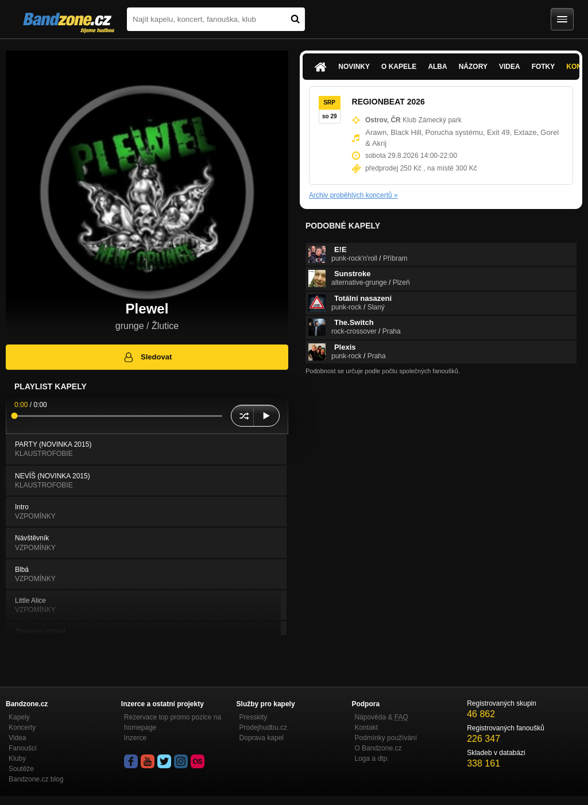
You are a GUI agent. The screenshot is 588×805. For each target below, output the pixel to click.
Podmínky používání (385, 738)
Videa (509, 67)
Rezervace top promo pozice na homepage (172, 722)
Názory (473, 67)
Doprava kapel (261, 738)
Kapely (19, 717)
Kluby (17, 758)
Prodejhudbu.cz (263, 727)
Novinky (354, 67)
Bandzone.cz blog (36, 779)
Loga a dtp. (371, 758)
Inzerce (135, 738)
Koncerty (22, 727)
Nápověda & (381, 717)
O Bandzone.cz (377, 748)
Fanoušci (23, 748)
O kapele (398, 67)
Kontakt (366, 727)
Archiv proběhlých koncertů (353, 195)
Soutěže (21, 769)
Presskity (253, 717)
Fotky (543, 67)
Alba (437, 67)
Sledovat (147, 357)
